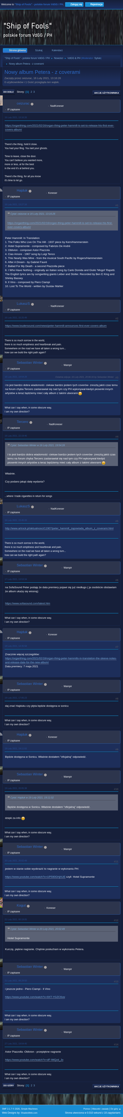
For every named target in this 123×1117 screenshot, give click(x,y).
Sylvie (97, 58)
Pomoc (86, 1109)
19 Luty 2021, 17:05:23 (16, 698)
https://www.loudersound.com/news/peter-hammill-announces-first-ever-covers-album (56, 325)
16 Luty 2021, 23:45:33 (16, 520)
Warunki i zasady (100, 1109)
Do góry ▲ (116, 1109)
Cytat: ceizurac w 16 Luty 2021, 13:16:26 (32, 213)
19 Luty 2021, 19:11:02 (16, 748)
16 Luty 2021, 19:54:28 (16, 377)
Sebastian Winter (30, 363)
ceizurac (23, 103)
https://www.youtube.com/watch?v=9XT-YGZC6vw (35, 996)
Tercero (22, 422)
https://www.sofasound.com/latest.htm (27, 603)
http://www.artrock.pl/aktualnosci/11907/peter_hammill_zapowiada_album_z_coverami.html (59, 528)
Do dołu (8, 92)
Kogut (21, 905)
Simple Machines (29, 1109)
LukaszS (23, 304)
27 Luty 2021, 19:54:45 (16, 1043)
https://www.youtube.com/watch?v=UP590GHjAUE (35, 876)
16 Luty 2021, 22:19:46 (16, 436)
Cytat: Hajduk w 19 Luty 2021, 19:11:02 (32, 797)
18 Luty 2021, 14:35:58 (16, 646)
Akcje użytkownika (106, 93)
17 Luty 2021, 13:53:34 (16, 579)
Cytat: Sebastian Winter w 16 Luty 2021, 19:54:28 (37, 445)
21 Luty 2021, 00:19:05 (16, 919)
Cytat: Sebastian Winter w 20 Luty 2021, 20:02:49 (37, 929)
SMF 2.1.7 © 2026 (11, 1109)
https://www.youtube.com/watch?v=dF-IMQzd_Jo (34, 1059)
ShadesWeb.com (29, 1113)
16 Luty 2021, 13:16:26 (16, 117)
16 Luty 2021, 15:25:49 (16, 317)
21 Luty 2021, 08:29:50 (16, 980)
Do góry (8, 1085)
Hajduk (22, 190)
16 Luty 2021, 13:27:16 (16, 204)
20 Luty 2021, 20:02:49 (16, 860)
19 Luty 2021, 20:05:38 (16, 788)
